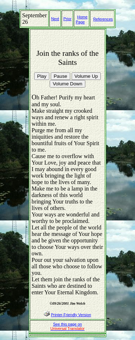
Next (55, 19)
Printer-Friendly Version (71, 315)
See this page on (67, 326)
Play (41, 76)
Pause (60, 76)
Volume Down (67, 83)
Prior (67, 19)
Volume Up (86, 76)
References (103, 19)
